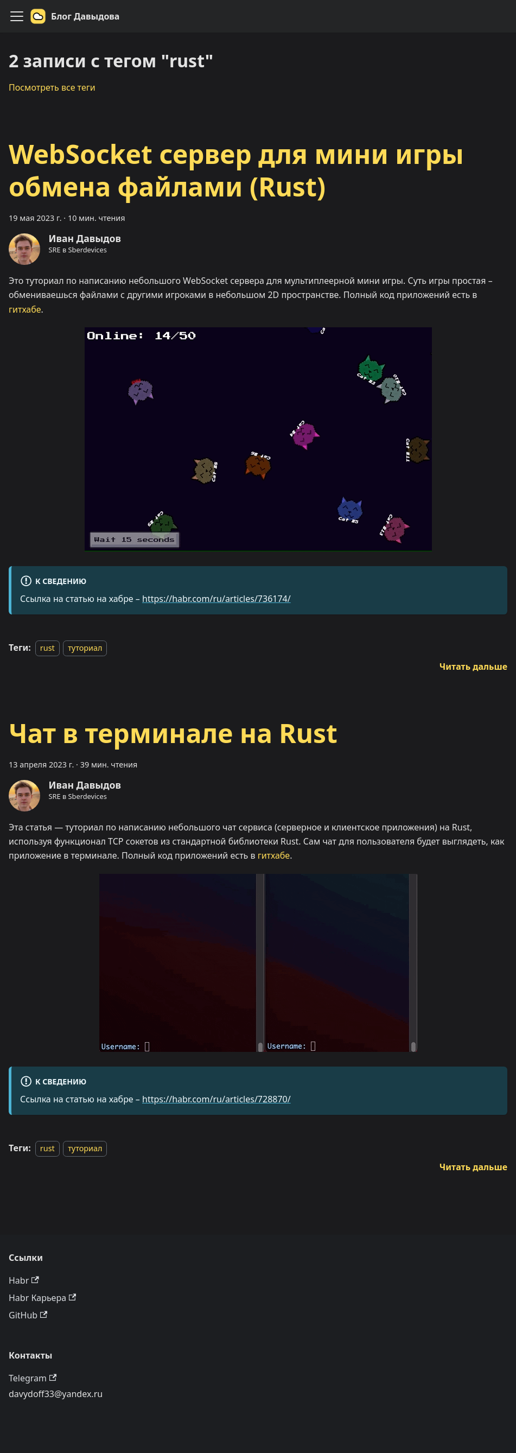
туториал (85, 648)
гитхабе (25, 309)
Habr (24, 1280)
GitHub (28, 1315)
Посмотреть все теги (52, 87)
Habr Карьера (42, 1298)
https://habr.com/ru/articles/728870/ (216, 1099)
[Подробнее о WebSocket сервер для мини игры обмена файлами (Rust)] (473, 666)
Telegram (32, 1378)
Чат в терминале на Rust (173, 733)
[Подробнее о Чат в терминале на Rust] (473, 1167)
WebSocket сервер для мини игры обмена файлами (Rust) (236, 170)
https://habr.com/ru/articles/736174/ (216, 599)
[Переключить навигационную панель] (17, 16)
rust (47, 648)
